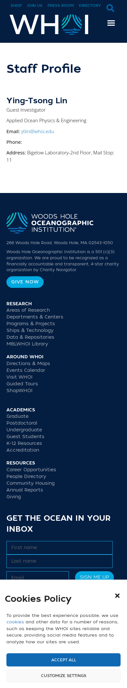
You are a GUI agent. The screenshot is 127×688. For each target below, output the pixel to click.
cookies (15, 622)
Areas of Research (28, 310)
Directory (90, 5)
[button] (117, 595)
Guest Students (25, 437)
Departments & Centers (34, 317)
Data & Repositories (30, 337)
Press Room (60, 5)
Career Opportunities (31, 470)
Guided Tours (22, 384)
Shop (16, 5)
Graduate (17, 416)
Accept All (63, 660)
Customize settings (63, 675)
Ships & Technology (30, 330)
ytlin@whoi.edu (37, 131)
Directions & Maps (28, 364)
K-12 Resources (24, 443)
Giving (13, 497)
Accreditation (22, 450)
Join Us (34, 5)
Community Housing (30, 483)
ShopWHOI (19, 391)
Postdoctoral (21, 423)
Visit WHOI (19, 377)
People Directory (26, 476)
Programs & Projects (30, 324)
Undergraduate (24, 430)
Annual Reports (24, 490)
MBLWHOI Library (27, 344)
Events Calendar (25, 370)
